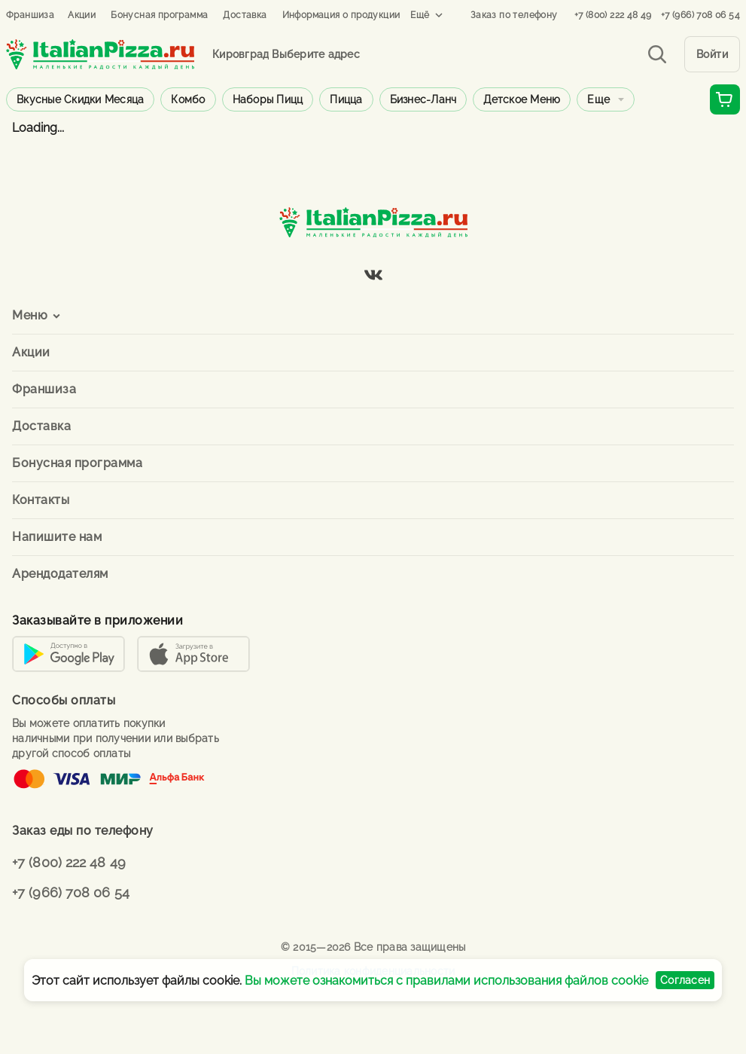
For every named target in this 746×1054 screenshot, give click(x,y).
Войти (712, 54)
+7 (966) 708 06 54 (700, 15)
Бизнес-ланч (423, 99)
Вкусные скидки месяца (80, 99)
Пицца (346, 99)
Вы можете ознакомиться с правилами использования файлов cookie (446, 980)
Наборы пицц (268, 99)
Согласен (685, 980)
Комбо (188, 99)
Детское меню (521, 99)
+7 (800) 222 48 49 (613, 15)
